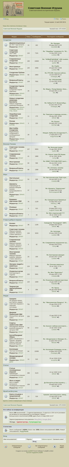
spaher (54, 63)
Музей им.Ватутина (10, 391)
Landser (54, 55)
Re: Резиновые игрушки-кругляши (55, 280)
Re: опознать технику (55, 168)
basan (15, 111)
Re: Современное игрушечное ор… (55, 243)
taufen (54, 151)
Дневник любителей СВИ (15, 313)
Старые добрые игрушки (12, 220)
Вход (6, 19)
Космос (12, 223)
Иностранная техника (14, 253)
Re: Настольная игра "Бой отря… (55, 177)
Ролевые (13, 207)
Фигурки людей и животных (16, 265)
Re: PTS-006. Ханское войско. (55, 73)
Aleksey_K (54, 203)
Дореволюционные (17, 43)
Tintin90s (54, 283)
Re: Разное (55, 121)
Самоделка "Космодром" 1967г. (55, 223)
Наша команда (27, 401)
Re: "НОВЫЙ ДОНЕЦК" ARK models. (55, 59)
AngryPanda (13, 140)
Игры (5, 174)
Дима (11, 362)
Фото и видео (14, 380)
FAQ (56, 19)
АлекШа (54, 181)
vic (54, 83)
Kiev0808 (54, 47)
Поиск (63, 19)
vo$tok (11, 196)
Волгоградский (54, 192)
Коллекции (13, 349)
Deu (54, 92)
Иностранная (14, 162)
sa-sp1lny (54, 360)
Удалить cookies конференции (12, 401)
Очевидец (54, 76)
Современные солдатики (15, 60)
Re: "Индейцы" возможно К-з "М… (55, 51)
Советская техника (16, 147)
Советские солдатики (13, 51)
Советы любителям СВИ (15, 324)
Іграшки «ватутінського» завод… (55, 394)
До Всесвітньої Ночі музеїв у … (55, 382)
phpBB (30, 451)
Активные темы (21, 26)
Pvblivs (11, 76)
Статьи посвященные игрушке (15, 370)
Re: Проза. (55, 288)
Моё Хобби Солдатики (13, 129)
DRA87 (20, 47)
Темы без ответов (9, 26)
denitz (54, 171)
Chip (10, 111)
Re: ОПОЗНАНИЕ (55, 80)
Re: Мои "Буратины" (55, 272)
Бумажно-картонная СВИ (15, 200)
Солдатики (7, 40)
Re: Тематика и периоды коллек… (55, 114)
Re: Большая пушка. (55, 147)
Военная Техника (9, 144)
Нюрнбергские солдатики (15, 115)
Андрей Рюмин (54, 210)
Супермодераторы (35, 422)
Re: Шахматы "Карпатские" (55, 188)
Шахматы (13, 184)
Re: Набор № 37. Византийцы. (55, 103)
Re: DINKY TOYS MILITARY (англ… (55, 161)
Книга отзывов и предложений (16, 395)
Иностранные (14, 67)
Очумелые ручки (16, 271)
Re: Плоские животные (55, 264)
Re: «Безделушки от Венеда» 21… (55, 339)
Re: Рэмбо (55, 66)
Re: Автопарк (55, 231)
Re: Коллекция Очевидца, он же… (55, 349)
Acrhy (54, 158)
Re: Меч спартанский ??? (55, 213)
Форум (5, 296)
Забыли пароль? (47, 439)
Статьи (5, 365)
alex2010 (20, 109)
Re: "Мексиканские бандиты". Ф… (55, 302)
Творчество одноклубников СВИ (15, 288)
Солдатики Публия (16, 72)
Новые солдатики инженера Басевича (16, 100)
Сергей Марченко (15, 95)
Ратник (12, 121)
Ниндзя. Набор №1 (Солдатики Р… (55, 133)
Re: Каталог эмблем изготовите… (55, 326)
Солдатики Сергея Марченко (16, 87)
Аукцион (12, 299)
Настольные (14, 178)
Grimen (54, 306)
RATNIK (12, 125)
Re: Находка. (55, 43)
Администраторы (22, 422)
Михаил (54, 342)
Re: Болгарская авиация (55, 255)
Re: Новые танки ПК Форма (55, 154)
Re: (55, 206)
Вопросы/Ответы (16, 80)
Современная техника (14, 155)
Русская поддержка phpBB (34, 452)
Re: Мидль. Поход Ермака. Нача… (55, 89)
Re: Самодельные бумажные (55, 200)
